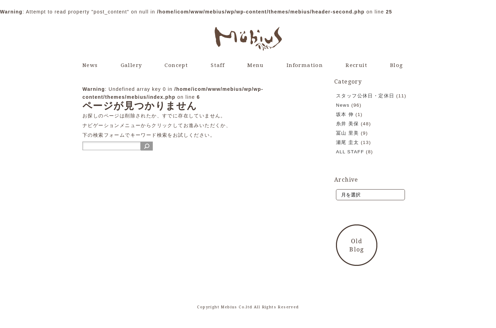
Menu (255, 65)
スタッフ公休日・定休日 (365, 95)
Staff (218, 65)
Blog (396, 65)
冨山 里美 (347, 133)
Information (305, 65)
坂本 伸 (345, 114)
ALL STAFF (350, 151)
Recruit (356, 65)
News (90, 65)
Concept (176, 65)
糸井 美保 (347, 123)
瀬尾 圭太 (347, 142)
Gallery (131, 65)
